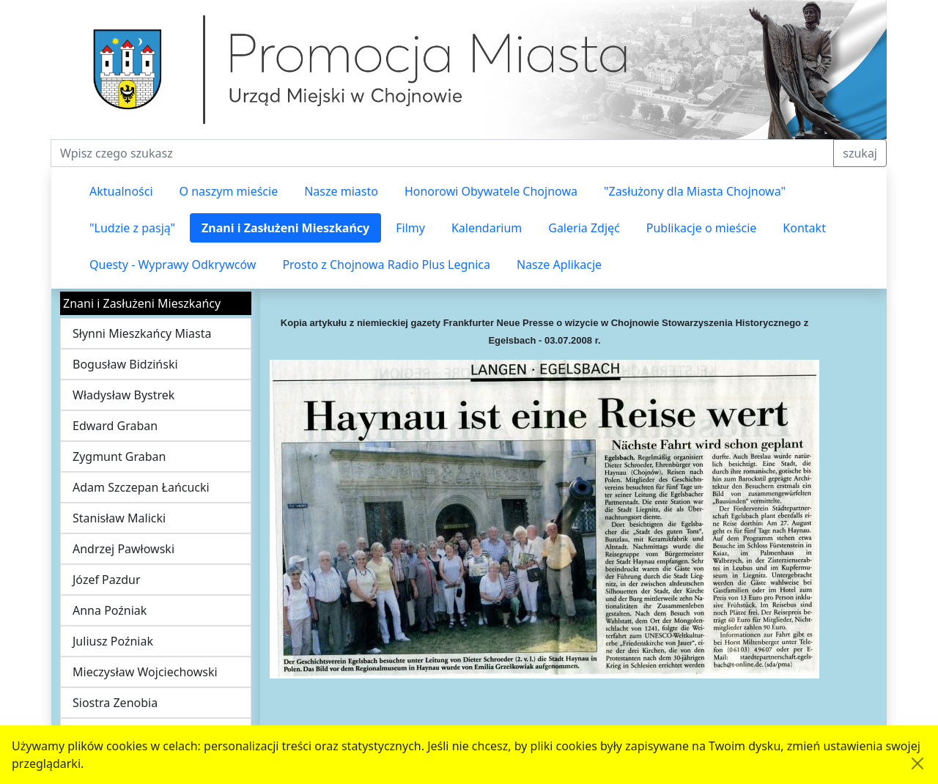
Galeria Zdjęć (583, 228)
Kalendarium (486, 228)
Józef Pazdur (107, 580)
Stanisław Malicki (119, 518)
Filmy (410, 228)
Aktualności (121, 191)
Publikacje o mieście (701, 228)
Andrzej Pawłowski (123, 549)
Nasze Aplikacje (559, 264)
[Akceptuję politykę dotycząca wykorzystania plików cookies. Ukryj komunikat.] (917, 763)
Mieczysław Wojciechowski (145, 672)
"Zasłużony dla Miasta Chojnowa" (695, 191)
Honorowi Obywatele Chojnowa (491, 191)
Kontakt (804, 228)
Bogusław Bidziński (125, 364)
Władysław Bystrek (123, 395)
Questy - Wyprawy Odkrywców (172, 264)
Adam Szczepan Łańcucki (141, 487)
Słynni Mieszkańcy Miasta (142, 333)
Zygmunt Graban (119, 456)
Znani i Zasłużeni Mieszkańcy (285, 228)
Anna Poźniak (110, 610)
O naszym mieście (229, 191)
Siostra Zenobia (115, 703)
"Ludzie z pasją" (132, 228)
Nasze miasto (341, 191)
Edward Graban (115, 426)
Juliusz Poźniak (113, 641)
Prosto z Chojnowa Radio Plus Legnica (386, 264)
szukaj (860, 153)
